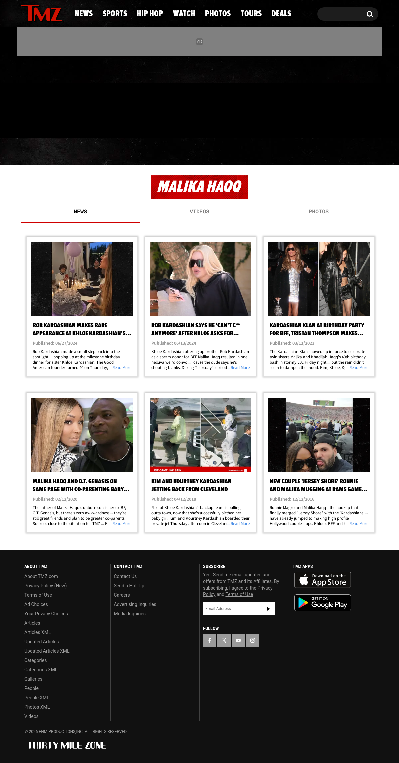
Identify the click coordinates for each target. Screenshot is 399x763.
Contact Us (125, 576)
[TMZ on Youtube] (48, 95)
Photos (250, 152)
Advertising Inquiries (135, 604)
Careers (122, 595)
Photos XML (37, 707)
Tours (303, 152)
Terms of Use (38, 595)
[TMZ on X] (36, 96)
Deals (351, 152)
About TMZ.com (41, 576)
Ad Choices (36, 604)
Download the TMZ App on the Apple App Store (322, 580)
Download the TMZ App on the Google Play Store (322, 602)
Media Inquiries (130, 613)
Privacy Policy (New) (45, 585)
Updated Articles (41, 641)
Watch (196, 152)
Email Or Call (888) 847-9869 (97, 124)
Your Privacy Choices (46, 613)
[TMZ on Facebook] (26, 96)
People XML (36, 697)
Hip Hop (142, 152)
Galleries (33, 679)
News (36, 152)
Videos (199, 212)
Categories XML (40, 669)
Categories (35, 660)
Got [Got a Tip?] (41, 124)
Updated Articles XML (46, 651)
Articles (32, 623)
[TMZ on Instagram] (60, 96)
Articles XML (37, 632)
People (31, 688)
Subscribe (268, 608)
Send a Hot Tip (129, 585)
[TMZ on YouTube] (238, 640)
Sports (86, 152)
